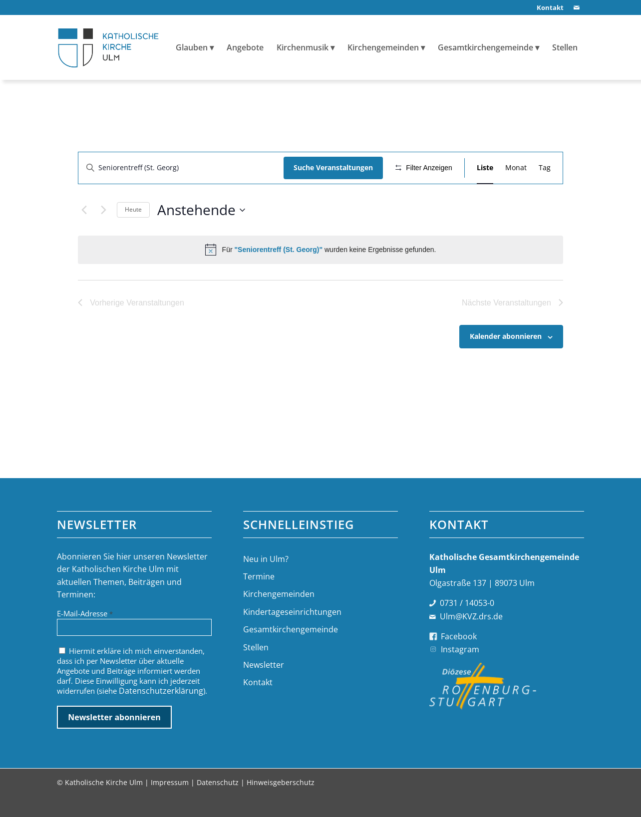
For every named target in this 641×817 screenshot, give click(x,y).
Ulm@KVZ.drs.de (471, 636)
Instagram (460, 669)
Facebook (459, 656)
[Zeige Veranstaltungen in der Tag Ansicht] (545, 168)
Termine (259, 596)
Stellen (256, 667)
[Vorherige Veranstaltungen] (84, 239)
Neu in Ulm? (266, 578)
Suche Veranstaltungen (329, 167)
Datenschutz (218, 802)
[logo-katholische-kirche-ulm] (108, 47)
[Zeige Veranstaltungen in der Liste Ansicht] (485, 168)
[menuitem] (548, 7)
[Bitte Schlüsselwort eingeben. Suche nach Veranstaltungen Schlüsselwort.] (179, 168)
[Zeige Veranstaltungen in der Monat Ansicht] (516, 168)
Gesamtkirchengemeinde (290, 649)
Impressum (170, 802)
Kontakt (258, 702)
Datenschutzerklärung (161, 710)
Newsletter (263, 685)
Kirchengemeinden (279, 614)
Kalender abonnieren (506, 365)
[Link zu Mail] (576, 7)
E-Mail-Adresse (85, 633)
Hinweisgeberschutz (281, 802)
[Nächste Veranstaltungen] (103, 239)
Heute (133, 239)
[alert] (320, 279)
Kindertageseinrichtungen (292, 631)
